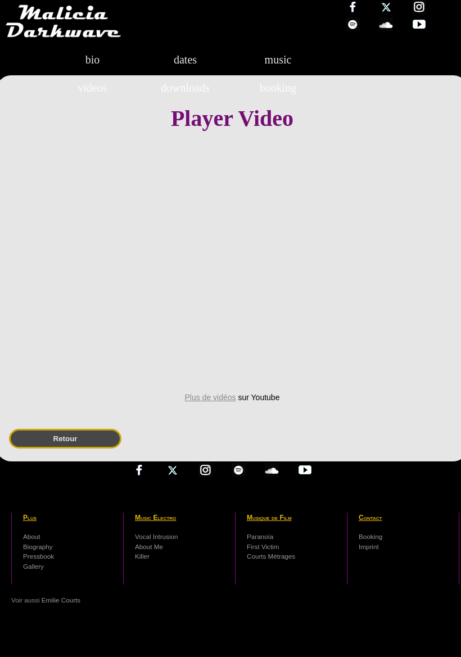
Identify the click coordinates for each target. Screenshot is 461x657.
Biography (38, 546)
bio (92, 59)
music (278, 59)
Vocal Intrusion (156, 536)
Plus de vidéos (210, 397)
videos (92, 87)
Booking (370, 536)
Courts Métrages (271, 556)
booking (278, 87)
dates (185, 59)
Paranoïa (260, 536)
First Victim (263, 546)
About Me (149, 546)
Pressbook (38, 556)
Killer (142, 556)
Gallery (33, 566)
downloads (185, 87)
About (31, 536)
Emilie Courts (61, 600)
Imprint (369, 546)
